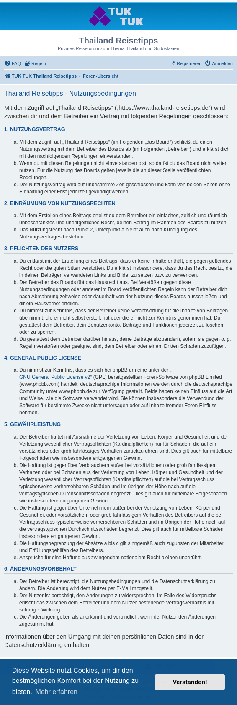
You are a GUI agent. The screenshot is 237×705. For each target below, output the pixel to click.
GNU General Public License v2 (54, 377)
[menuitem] (12, 63)
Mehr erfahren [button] (56, 691)
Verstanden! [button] (190, 682)
